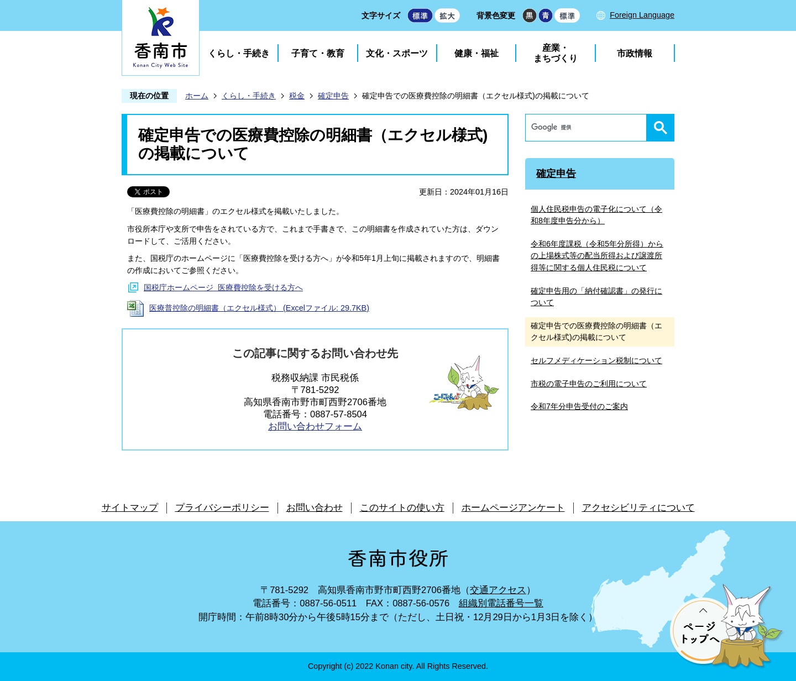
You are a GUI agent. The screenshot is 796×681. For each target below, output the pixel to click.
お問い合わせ (314, 507)
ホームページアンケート (513, 507)
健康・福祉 (476, 53)
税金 (297, 95)
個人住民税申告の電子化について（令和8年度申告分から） (596, 215)
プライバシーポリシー (222, 507)
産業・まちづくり (555, 53)
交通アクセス (498, 590)
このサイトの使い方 (402, 507)
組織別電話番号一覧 (501, 603)
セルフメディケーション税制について (596, 360)
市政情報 (634, 53)
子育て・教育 (317, 53)
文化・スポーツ (397, 53)
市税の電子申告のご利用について (589, 383)
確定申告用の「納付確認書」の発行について (596, 296)
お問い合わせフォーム (315, 426)
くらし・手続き (239, 53)
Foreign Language (642, 15)
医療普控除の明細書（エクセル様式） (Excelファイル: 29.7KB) (259, 307)
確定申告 (333, 95)
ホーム (196, 95)
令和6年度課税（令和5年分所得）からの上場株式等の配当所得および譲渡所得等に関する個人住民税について (597, 255)
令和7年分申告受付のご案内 (579, 406)
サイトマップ (130, 507)
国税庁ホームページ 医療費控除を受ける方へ (223, 287)
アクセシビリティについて (638, 507)
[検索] (588, 127)
